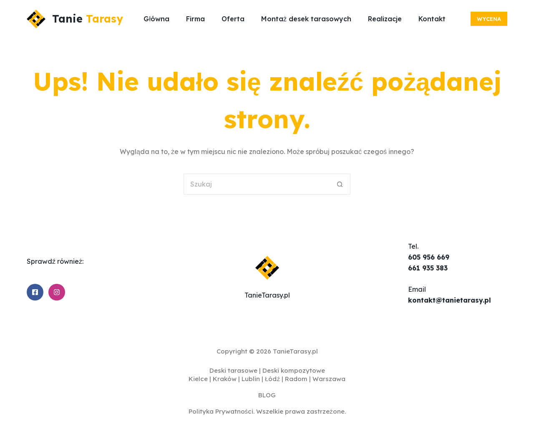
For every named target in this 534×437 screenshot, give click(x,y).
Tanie (87, 18)
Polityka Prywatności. (222, 411)
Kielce (198, 379)
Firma (195, 19)
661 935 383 (428, 268)
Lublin (251, 379)
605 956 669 (428, 257)
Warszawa (328, 379)
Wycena (489, 18)
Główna (156, 19)
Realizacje (385, 19)
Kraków (225, 379)
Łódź (272, 379)
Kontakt (432, 19)
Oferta (233, 19)
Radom (296, 379)
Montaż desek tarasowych (306, 19)
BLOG (267, 395)
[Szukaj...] (257, 184)
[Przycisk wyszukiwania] (340, 184)
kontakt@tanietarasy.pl (449, 300)
